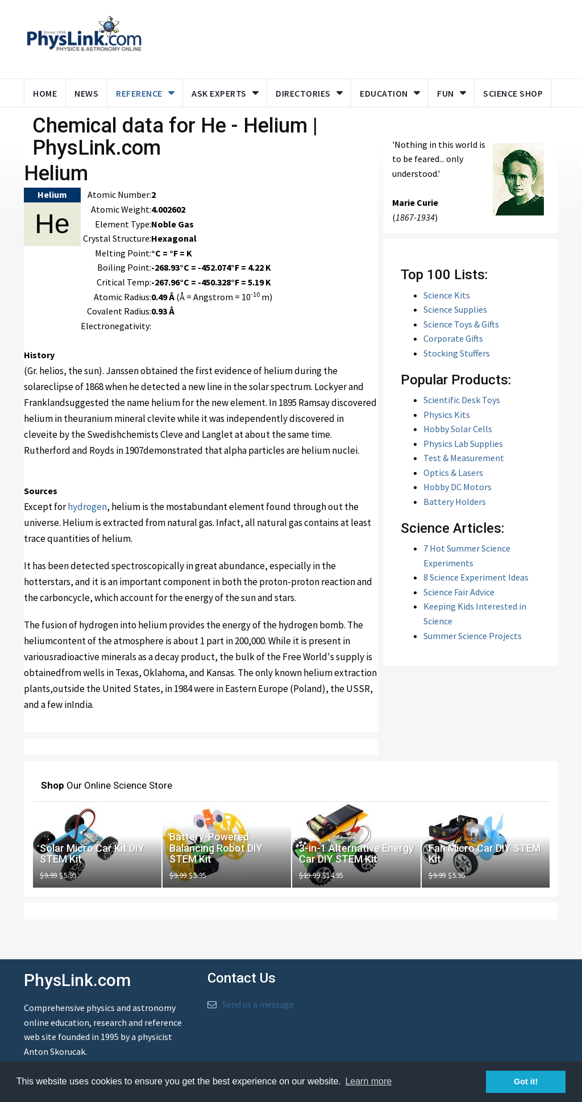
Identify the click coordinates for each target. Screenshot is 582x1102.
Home (45, 93)
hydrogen (87, 506)
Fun (445, 93)
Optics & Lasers (453, 472)
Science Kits (446, 295)
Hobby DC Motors (457, 486)
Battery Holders (454, 501)
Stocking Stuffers (456, 353)
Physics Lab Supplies (463, 443)
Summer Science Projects (472, 635)
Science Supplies (455, 309)
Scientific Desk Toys (461, 399)
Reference (139, 93)
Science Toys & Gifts (461, 324)
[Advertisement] (369, 37)
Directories (303, 93)
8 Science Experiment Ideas (476, 577)
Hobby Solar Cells (457, 428)
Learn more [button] (368, 1081)
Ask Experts (219, 93)
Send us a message (258, 1004)
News (86, 93)
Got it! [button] (526, 1081)
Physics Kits (446, 414)
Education (384, 93)
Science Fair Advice (458, 592)
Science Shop (513, 93)
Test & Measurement (463, 457)
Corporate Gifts (453, 338)
